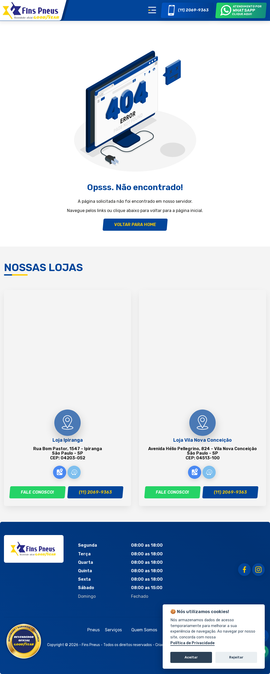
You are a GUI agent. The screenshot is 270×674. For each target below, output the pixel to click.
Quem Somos (144, 629)
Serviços (113, 629)
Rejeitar (236, 657)
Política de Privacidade (192, 643)
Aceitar (191, 657)
